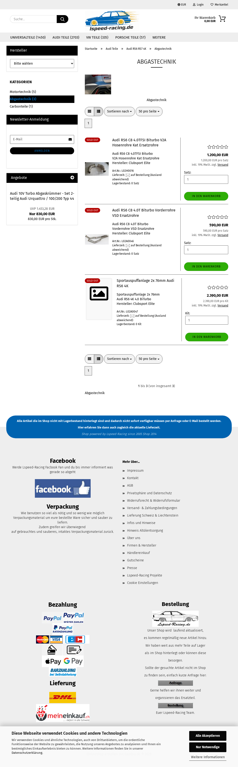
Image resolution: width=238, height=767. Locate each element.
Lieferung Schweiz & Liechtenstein (152, 515)
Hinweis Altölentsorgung (145, 531)
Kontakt (133, 478)
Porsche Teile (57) (130, 37)
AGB (130, 485)
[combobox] (119, 111)
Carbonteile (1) (21, 106)
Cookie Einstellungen (142, 583)
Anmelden (42, 150)
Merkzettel (219, 4)
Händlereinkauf (138, 553)
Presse (132, 568)
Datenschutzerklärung (27, 752)
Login (198, 4)
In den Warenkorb (206, 196)
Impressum (135, 471)
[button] (89, 111)
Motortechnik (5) (23, 92)
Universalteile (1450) (28, 37)
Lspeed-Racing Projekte (144, 575)
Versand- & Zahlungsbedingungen (152, 508)
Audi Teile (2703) (66, 37)
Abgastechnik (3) (23, 99)
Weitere (159, 37)
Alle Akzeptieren (208, 736)
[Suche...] (62, 19)
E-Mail (193, 421)
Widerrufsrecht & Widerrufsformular (153, 501)
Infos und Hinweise (141, 523)
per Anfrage (173, 421)
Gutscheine (135, 560)
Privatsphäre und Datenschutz (149, 493)
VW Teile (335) (97, 37)
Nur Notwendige (208, 747)
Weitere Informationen (208, 757)
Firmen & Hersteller (141, 545)
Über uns (133, 538)
